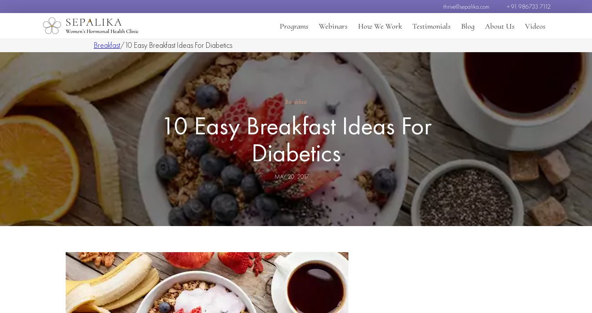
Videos (535, 26)
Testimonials (431, 26)
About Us (500, 26)
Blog (468, 26)
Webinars (333, 26)
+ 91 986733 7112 (529, 6)
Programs (294, 26)
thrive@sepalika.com (466, 6)
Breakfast (107, 45)
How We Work (380, 26)
